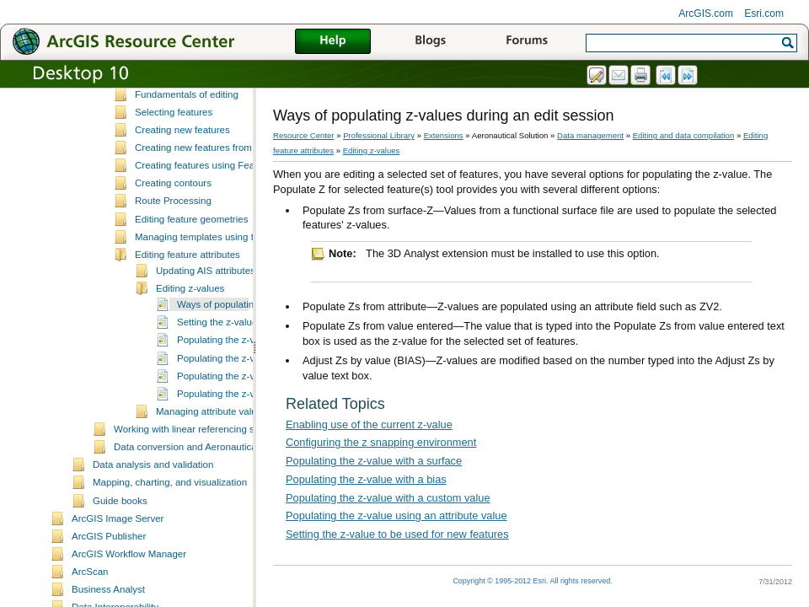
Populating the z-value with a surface (374, 460)
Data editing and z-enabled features (211, 115)
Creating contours (173, 221)
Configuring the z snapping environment (381, 442)
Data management (590, 135)
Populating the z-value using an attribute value (396, 515)
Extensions (443, 135)
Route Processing (173, 239)
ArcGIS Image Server (117, 556)
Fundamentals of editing (186, 132)
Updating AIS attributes (205, 309)
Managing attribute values (211, 449)
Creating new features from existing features (230, 185)
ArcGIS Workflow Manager (129, 592)
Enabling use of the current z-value (369, 424)
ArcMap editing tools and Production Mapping (232, 96)
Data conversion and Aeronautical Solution (205, 485)
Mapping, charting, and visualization (170, 520)
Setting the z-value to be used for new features (397, 534)
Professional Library (379, 135)
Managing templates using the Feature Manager (238, 275)
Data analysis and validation (153, 502)
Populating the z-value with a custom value (388, 498)
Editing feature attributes (187, 292)
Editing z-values (190, 326)
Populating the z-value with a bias (249, 396)
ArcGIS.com (705, 13)
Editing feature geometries (191, 257)
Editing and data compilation (684, 135)
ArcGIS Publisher (109, 574)
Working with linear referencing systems (199, 467)
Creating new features (182, 168)
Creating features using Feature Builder (219, 203)
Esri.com (764, 13)
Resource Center (304, 135)
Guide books (120, 539)
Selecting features (173, 150)
